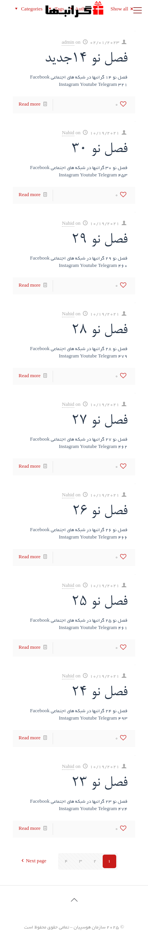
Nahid (68, 133)
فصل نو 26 (99, 511)
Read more (29, 104)
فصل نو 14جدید (86, 59)
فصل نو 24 (99, 692)
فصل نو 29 (99, 240)
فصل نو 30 (99, 149)
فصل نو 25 (99, 602)
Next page (32, 861)
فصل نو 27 (99, 421)
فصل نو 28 (99, 330)
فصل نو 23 (99, 783)
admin (68, 42)
